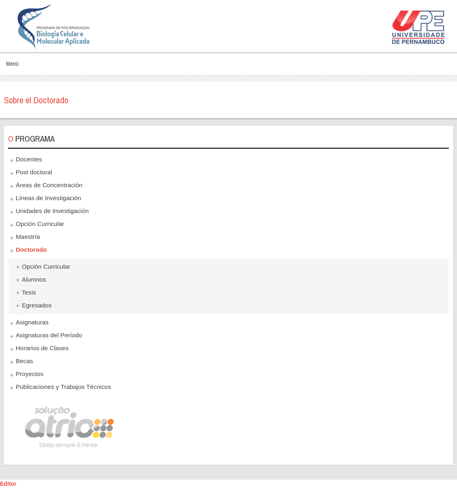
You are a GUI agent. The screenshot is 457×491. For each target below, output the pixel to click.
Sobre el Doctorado (36, 100)
